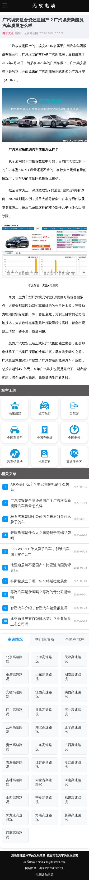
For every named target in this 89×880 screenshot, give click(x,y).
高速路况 (15, 639)
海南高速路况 (43, 817)
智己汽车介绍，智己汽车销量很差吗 (38, 608)
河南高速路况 (73, 782)
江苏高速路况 (43, 765)
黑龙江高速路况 (14, 817)
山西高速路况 (14, 800)
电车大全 (8, 33)
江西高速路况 (43, 694)
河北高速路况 (73, 712)
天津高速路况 (73, 659)
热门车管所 (44, 639)
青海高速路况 (14, 765)
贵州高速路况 (14, 747)
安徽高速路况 (14, 694)
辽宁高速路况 (73, 729)
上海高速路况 (43, 659)
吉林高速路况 (14, 782)
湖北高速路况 (43, 729)
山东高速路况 (43, 677)
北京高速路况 (14, 659)
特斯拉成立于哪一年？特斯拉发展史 (38, 581)
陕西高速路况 (73, 694)
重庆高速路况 (14, 677)
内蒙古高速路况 (43, 782)
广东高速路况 (43, 747)
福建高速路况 (73, 800)
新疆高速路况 (73, 817)
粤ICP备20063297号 (51, 868)
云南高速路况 (14, 729)
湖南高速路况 (73, 677)
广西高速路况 (73, 747)
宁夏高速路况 (43, 800)
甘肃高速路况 (43, 712)
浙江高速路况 (73, 765)
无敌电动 (44, 5)
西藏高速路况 (14, 835)
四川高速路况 (14, 712)
